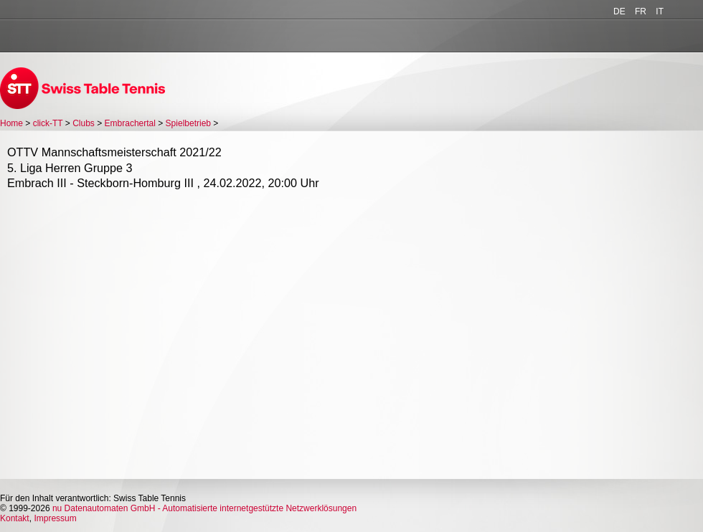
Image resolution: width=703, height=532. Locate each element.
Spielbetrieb (188, 123)
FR (640, 11)
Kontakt (14, 518)
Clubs (83, 123)
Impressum (55, 518)
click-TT (48, 123)
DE (619, 11)
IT (660, 11)
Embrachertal (130, 123)
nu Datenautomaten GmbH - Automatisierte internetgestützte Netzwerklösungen (204, 508)
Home (11, 123)
